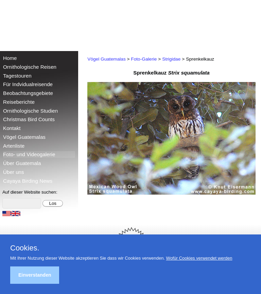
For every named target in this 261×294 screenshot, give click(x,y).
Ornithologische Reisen (29, 67)
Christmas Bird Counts (29, 119)
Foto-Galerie (144, 59)
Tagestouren (17, 76)
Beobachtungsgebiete (28, 93)
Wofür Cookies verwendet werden (199, 258)
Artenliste (13, 146)
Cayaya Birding (27, 24)
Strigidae (171, 59)
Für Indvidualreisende (28, 84)
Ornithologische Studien (30, 111)
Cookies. (24, 248)
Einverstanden (34, 275)
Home (10, 58)
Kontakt (12, 128)
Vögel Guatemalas (24, 137)
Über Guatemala (22, 163)
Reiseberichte (19, 102)
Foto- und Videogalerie (29, 154)
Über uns (13, 172)
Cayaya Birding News (27, 181)
